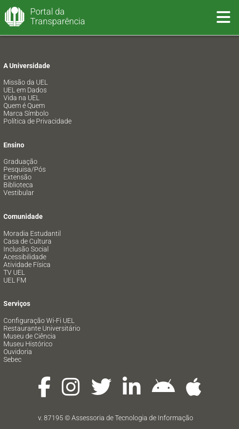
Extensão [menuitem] (17, 177)
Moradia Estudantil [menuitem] (32, 233)
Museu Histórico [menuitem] (28, 344)
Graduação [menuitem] (20, 161)
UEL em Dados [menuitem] (25, 90)
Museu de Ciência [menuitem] (29, 336)
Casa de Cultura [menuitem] (27, 241)
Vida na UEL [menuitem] (21, 98)
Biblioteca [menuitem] (18, 185)
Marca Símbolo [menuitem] (26, 113)
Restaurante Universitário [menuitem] (41, 328)
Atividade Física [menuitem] (27, 264)
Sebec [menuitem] (12, 359)
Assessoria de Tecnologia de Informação (132, 418)
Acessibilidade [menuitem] (24, 257)
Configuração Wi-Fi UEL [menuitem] (38, 320)
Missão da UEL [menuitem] (25, 82)
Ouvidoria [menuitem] (17, 352)
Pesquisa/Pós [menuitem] (24, 169)
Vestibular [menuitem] (18, 193)
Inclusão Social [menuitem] (26, 249)
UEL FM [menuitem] (14, 280)
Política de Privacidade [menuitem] (37, 121)
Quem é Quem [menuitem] (24, 105)
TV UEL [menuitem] (14, 272)
